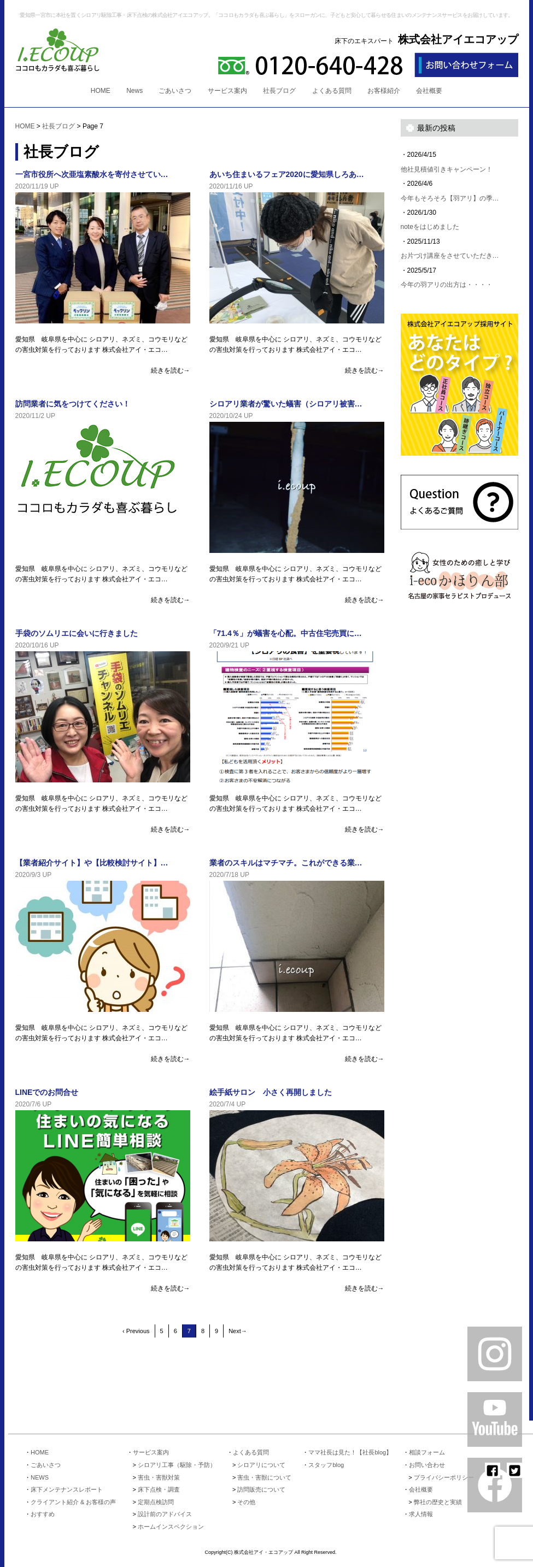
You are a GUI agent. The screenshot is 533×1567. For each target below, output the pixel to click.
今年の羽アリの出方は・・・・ (447, 284)
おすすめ (43, 1514)
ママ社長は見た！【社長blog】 (350, 1452)
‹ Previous (136, 1331)
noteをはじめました (430, 227)
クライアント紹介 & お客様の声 (73, 1502)
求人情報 (421, 1514)
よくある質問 (332, 91)
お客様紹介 (383, 91)
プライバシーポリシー (444, 1477)
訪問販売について (261, 1489)
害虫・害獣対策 (159, 1477)
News (134, 91)
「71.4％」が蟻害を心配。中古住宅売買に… (285, 633)
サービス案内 (227, 91)
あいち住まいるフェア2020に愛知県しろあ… (286, 174)
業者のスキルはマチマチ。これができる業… (285, 862)
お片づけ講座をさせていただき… (450, 256)
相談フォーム (427, 1452)
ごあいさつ (175, 91)
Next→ (238, 1331)
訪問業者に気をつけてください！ (72, 403)
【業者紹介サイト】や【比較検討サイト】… (91, 862)
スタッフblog (326, 1465)
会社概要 (429, 91)
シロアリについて (261, 1465)
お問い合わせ (427, 1465)
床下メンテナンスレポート (67, 1489)
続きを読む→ (170, 370)
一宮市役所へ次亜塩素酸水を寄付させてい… (91, 174)
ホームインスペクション (171, 1526)
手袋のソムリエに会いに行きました (76, 633)
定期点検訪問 (156, 1502)
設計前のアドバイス (165, 1514)
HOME (100, 91)
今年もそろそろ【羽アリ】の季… (450, 198)
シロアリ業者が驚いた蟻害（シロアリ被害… (285, 403)
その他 (246, 1502)
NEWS (40, 1477)
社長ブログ (279, 91)
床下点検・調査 (159, 1489)
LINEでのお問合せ (47, 1092)
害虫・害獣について (264, 1477)
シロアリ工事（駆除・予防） (177, 1465)
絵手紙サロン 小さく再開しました (270, 1092)
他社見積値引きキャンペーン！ (447, 169)
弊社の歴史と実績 (438, 1502)
